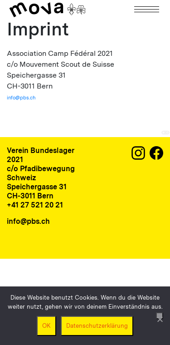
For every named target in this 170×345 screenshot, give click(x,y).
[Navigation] (147, 9)
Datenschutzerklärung (97, 325)
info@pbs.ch (21, 97)
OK (46, 325)
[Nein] (159, 315)
